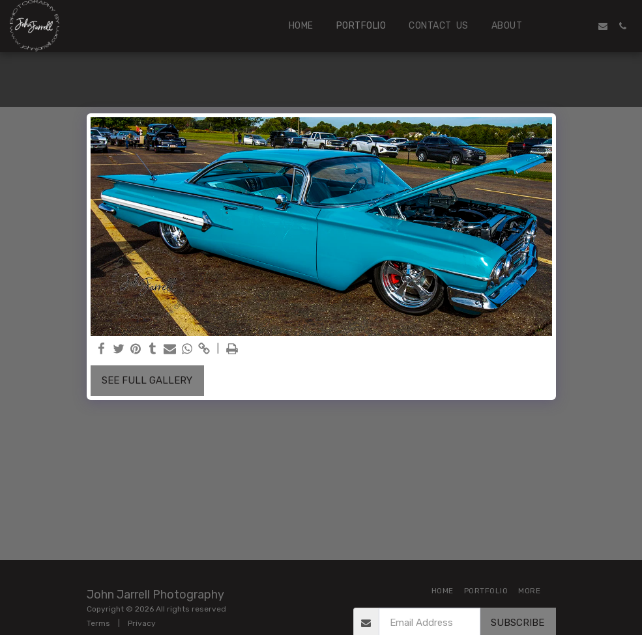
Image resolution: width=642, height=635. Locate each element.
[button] (564, 26)
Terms (98, 623)
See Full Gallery (147, 380)
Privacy (142, 623)
